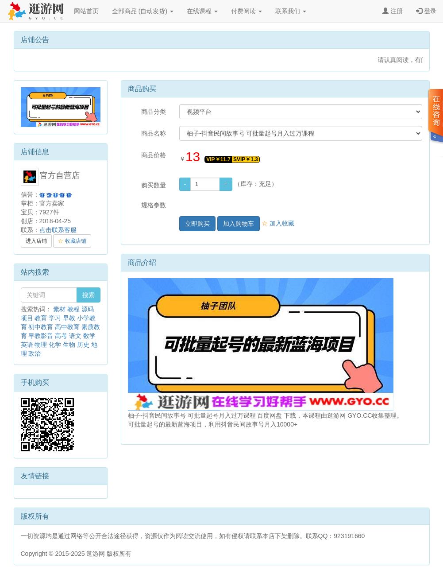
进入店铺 (36, 241)
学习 (55, 318)
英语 (27, 344)
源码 (87, 309)
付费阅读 (246, 11)
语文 (75, 335)
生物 (69, 344)
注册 (392, 11)
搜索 (88, 295)
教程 (73, 309)
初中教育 (40, 326)
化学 (55, 344)
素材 (59, 309)
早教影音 (40, 335)
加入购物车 (238, 223)
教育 (41, 318)
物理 (41, 344)
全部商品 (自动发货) (142, 11)
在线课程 (202, 11)
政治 (34, 353)
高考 (61, 335)
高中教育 (67, 326)
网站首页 (86, 11)
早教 (69, 318)
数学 (89, 335)
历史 (83, 344)
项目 (27, 318)
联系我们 (290, 11)
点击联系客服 (58, 229)
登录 (426, 11)
